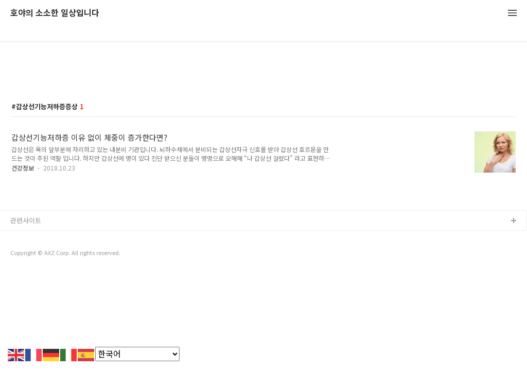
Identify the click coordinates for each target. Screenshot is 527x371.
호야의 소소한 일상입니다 (54, 13)
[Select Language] (137, 354)
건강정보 (22, 167)
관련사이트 (25, 220)
